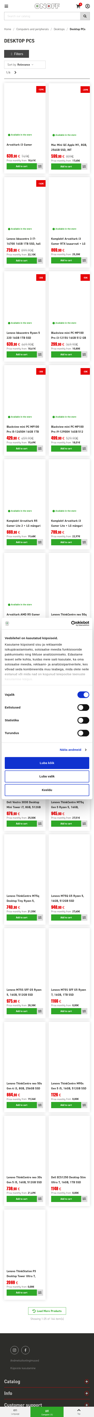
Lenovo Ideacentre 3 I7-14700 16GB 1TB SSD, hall (24, 241)
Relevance (25, 65)
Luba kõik (47, 763)
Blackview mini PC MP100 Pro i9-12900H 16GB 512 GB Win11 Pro (67, 432)
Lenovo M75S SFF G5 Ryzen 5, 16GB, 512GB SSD (24, 992)
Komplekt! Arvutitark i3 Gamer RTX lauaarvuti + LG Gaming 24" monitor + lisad (68, 244)
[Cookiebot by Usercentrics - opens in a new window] (71, 623)
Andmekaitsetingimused (24, 1361)
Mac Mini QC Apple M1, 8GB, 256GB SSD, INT (69, 147)
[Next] (15, 73)
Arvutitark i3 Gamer (19, 145)
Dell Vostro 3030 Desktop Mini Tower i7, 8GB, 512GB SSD (24, 807)
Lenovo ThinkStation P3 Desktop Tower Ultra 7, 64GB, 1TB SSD (21, 1276)
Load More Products (49, 1311)
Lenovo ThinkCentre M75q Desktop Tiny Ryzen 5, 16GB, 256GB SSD (23, 901)
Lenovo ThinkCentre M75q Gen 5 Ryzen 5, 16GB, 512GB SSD (67, 807)
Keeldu (47, 790)
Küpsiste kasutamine (23, 1368)
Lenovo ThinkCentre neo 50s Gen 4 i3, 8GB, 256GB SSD (24, 1086)
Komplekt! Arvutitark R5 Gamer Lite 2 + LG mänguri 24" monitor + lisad (24, 526)
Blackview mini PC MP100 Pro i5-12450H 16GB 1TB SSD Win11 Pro (23, 432)
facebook (25, 1350)
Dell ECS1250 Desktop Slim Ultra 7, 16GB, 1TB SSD (68, 1179)
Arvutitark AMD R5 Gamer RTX (23, 617)
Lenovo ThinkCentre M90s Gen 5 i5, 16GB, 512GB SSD (68, 1086)
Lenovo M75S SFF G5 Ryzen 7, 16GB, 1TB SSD (68, 992)
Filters (16, 54)
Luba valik (46, 776)
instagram (14, 1350)
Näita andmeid (70, 749)
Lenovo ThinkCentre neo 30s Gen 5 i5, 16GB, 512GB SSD (24, 1179)
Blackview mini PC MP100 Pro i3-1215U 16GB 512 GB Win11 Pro (68, 338)
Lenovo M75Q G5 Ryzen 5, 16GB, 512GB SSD (67, 898)
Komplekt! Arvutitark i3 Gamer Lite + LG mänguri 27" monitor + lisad (67, 526)
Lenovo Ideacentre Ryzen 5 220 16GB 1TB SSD (23, 335)
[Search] (47, 16)
